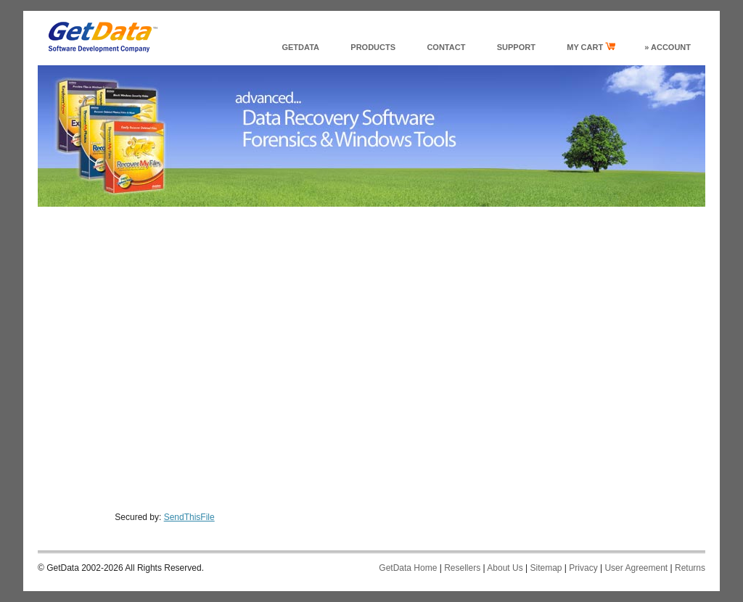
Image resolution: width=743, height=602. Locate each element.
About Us (504, 568)
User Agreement (636, 568)
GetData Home (408, 568)
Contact (446, 47)
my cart (591, 46)
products (372, 47)
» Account (667, 47)
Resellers (462, 568)
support (516, 47)
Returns (690, 568)
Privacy (583, 568)
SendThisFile (189, 517)
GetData (300, 47)
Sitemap (546, 568)
